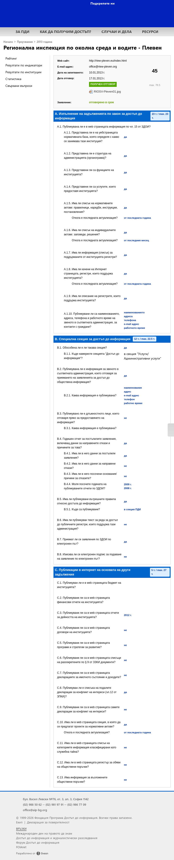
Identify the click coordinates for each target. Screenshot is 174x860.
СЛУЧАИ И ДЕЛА (117, 31)
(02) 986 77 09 (76, 804)
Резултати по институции (23, 72)
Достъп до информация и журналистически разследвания (56, 838)
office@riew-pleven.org (103, 66)
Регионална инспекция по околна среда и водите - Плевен (82, 47)
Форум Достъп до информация (37, 842)
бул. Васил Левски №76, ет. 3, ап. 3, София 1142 (56, 799)
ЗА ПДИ (22, 31)
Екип (19, 822)
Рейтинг (11, 58)
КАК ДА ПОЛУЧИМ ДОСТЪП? (65, 31)
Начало (8, 41)
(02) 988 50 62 (32, 804)
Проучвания (25, 41)
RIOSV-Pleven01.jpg (107, 91)
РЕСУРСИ (150, 31)
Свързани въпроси (18, 85)
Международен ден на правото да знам (44, 833)
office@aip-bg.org (35, 810)
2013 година (44, 41)
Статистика (13, 79)
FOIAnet (21, 847)
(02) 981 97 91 (54, 804)
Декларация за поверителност (48, 822)
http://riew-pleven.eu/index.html (108, 60)
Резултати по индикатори (23, 65)
